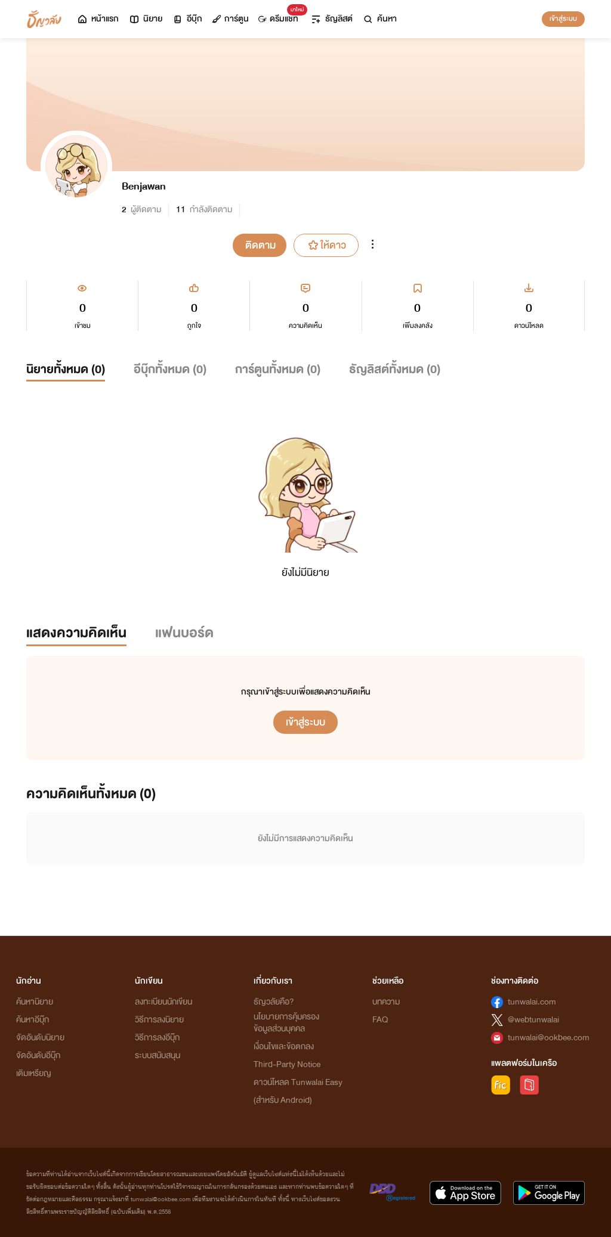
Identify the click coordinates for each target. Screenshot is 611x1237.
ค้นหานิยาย (34, 1001)
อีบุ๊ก (187, 18)
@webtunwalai (533, 1019)
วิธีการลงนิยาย (159, 1019)
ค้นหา (379, 18)
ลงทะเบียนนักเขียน (163, 1001)
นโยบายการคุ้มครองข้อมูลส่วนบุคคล (286, 1022)
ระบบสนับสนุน (157, 1055)
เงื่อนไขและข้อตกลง (284, 1046)
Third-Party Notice (287, 1064)
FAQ (380, 1019)
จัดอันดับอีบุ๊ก (38, 1055)
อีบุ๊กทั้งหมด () (170, 369)
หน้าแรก (97, 18)
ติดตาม (260, 245)
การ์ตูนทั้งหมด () (277, 369)
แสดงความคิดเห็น (76, 632)
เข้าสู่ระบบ (563, 18)
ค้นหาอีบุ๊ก (32, 1019)
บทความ (386, 1001)
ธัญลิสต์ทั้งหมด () (394, 369)
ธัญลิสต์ (331, 18)
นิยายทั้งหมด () (65, 369)
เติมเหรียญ (33, 1073)
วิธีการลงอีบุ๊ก (157, 1037)
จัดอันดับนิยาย (40, 1037)
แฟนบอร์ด (184, 632)
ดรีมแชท (280, 15)
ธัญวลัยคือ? (274, 1001)
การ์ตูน (230, 18)
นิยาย (145, 18)
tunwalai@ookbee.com (549, 1037)
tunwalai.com (532, 1001)
